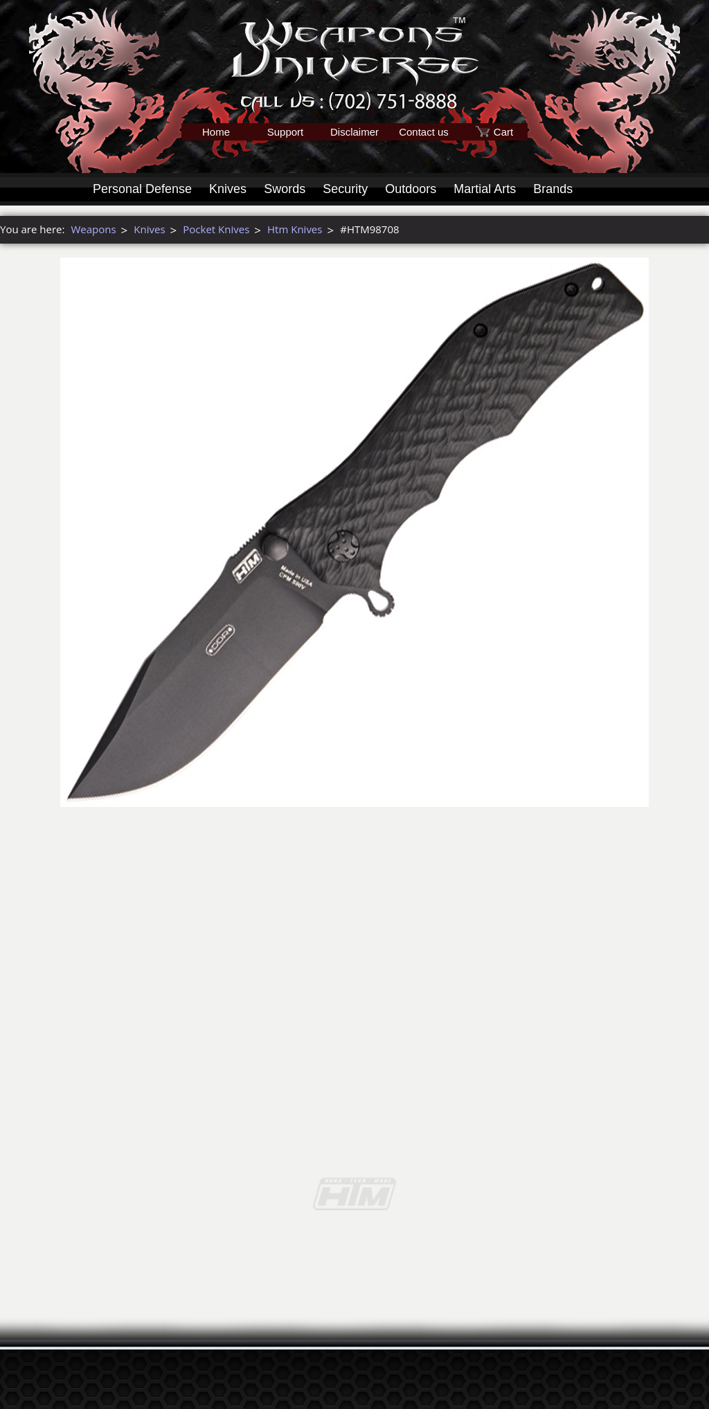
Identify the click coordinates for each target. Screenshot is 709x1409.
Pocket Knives (216, 229)
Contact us (424, 132)
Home (216, 132)
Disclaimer (354, 132)
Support (285, 132)
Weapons (93, 229)
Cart (503, 132)
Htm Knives (294, 229)
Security (345, 189)
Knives (227, 189)
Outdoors (410, 189)
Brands (553, 189)
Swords (284, 189)
